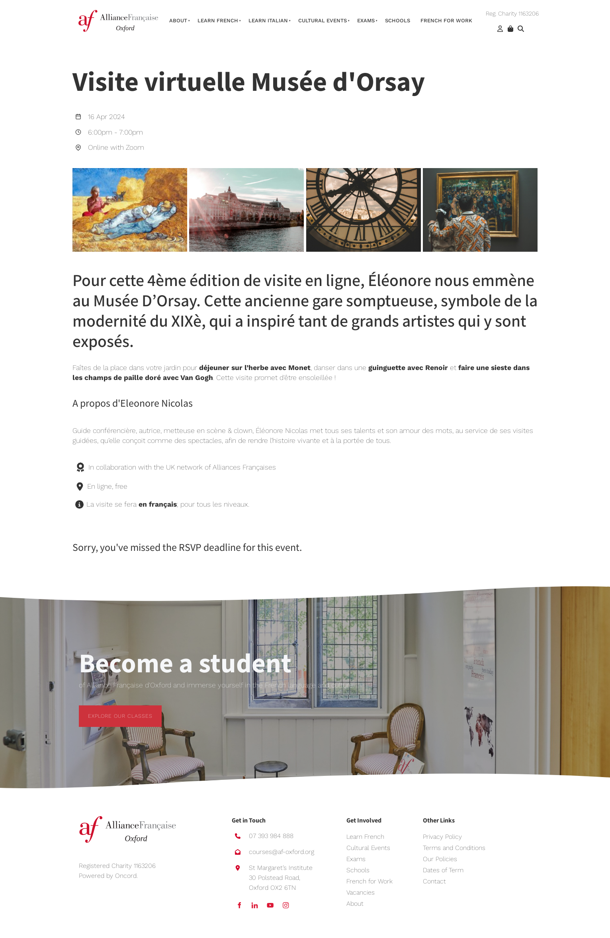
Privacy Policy (442, 836)
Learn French (217, 20)
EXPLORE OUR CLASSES (111, 710)
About (178, 20)
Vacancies (360, 892)
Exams (366, 20)
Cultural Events (322, 20)
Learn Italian (268, 20)
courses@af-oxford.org (281, 852)
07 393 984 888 (271, 836)
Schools (397, 20)
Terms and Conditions (454, 848)
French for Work (369, 881)
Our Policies (440, 859)
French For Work (446, 20)
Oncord (126, 875)
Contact (434, 881)
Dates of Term (443, 870)
